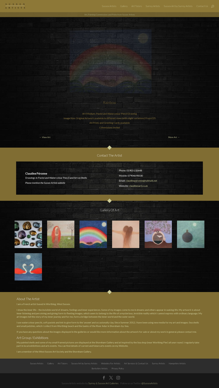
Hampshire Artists (177, 363)
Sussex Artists (109, 6)
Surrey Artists (153, 6)
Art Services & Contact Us (136, 363)
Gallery (124, 6)
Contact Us (202, 6)
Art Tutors (136, 6)
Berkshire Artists (100, 368)
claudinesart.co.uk (138, 185)
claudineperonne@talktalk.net (141, 180)
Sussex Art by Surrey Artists (178, 6)
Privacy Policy (117, 368)
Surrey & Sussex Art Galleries (103, 383)
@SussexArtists (149, 383)
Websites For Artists (110, 363)
